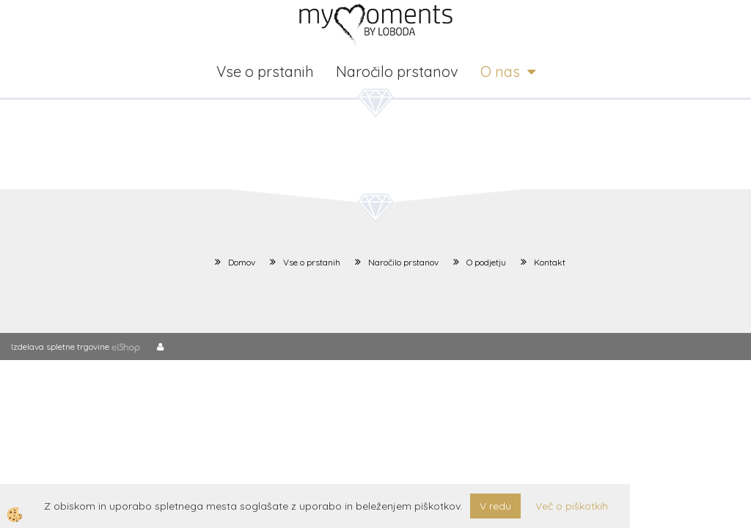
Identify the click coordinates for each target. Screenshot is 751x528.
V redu (495, 506)
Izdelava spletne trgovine (60, 346)
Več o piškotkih (571, 506)
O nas (500, 71)
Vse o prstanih (265, 71)
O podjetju (486, 262)
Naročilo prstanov (397, 71)
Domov (241, 262)
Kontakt (549, 262)
